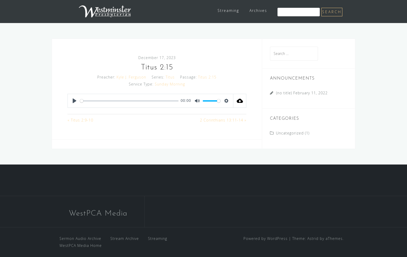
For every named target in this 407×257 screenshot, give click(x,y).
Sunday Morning (170, 84)
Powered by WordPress (265, 238)
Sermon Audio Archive (80, 238)
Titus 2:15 (207, 77)
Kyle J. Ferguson (131, 77)
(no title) (284, 92)
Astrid (312, 238)
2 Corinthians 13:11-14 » (223, 120)
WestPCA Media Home (80, 245)
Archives (258, 10)
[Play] (74, 101)
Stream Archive (124, 238)
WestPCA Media (98, 214)
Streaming (228, 10)
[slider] (129, 100)
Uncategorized (290, 133)
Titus (170, 77)
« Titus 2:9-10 (80, 120)
